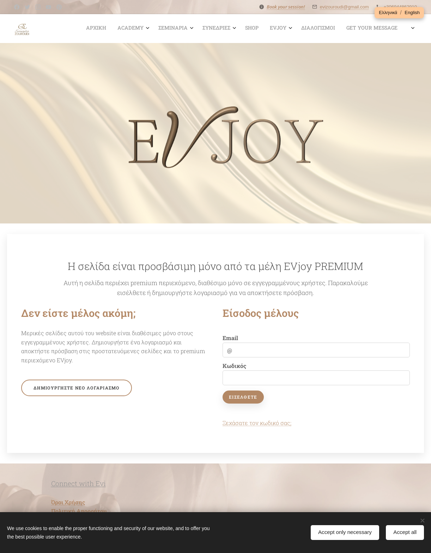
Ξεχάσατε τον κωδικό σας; (257, 422)
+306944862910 (400, 7)
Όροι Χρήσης (68, 502)
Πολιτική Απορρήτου (79, 511)
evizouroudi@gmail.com (344, 7)
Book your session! (286, 7)
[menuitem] (243, 28)
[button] (388, 13)
